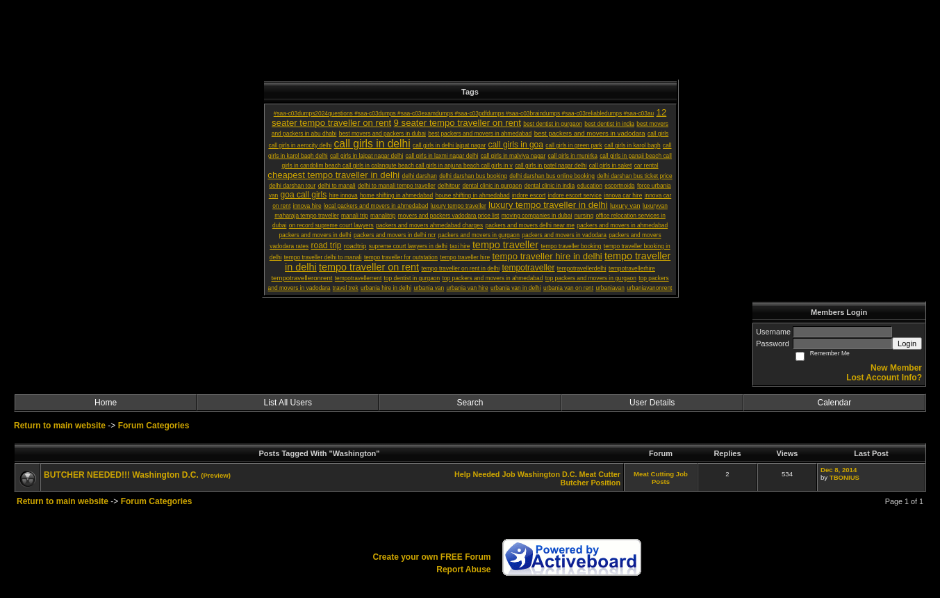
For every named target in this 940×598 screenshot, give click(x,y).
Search (469, 402)
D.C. (569, 474)
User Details (652, 402)
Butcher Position (590, 482)
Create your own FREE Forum (431, 557)
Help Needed (477, 474)
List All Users (288, 402)
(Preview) (216, 475)
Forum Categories (154, 425)
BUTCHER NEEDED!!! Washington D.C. (121, 475)
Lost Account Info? (884, 377)
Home (105, 402)
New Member (896, 368)
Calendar (835, 402)
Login (907, 343)
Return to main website (61, 425)
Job (508, 474)
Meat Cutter (599, 474)
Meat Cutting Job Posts (661, 477)
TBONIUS (844, 477)
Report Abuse (463, 569)
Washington (539, 474)
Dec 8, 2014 (839, 470)
